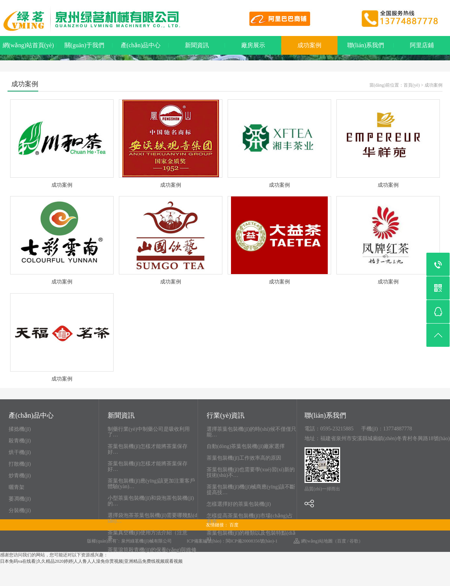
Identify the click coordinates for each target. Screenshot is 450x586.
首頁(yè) (412, 85)
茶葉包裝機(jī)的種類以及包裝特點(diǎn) (251, 535)
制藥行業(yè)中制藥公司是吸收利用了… (149, 432)
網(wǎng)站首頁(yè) (28, 45)
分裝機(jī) (20, 510)
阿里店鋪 (422, 45)
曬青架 (16, 487)
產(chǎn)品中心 (141, 45)
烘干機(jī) (20, 452)
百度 (234, 525)
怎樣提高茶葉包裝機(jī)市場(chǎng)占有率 (250, 518)
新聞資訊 (197, 45)
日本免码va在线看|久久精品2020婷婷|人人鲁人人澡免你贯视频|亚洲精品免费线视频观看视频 (91, 561)
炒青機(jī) (20, 475)
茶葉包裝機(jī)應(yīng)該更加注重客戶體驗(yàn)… (151, 483)
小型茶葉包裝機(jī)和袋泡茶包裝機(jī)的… (151, 501)
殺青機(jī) (20, 441)
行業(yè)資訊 (225, 415)
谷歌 (354, 541)
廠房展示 (253, 45)
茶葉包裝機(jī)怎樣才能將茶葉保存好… (148, 449)
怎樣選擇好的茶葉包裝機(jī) (239, 504)
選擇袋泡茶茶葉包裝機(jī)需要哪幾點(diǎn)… (152, 518)
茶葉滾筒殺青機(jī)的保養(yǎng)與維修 (152, 550)
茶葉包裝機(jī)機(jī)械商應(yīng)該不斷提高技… (251, 489)
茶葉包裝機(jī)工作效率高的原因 (244, 458)
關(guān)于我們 (84, 45)
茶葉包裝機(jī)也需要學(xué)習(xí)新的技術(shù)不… (251, 472)
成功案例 (309, 45)
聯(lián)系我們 (365, 45)
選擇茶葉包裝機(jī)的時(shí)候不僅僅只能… (251, 432)
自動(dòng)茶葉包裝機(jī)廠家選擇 (246, 446)
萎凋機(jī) (20, 499)
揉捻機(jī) (20, 429)
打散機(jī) (20, 464)
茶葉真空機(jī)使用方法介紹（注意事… (148, 535)
